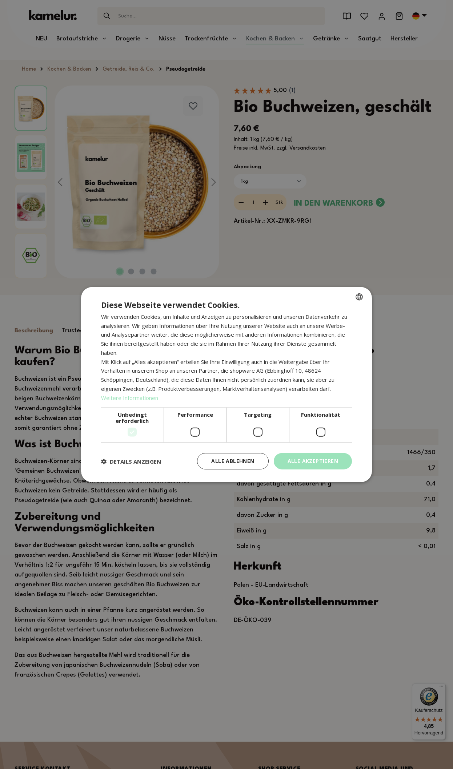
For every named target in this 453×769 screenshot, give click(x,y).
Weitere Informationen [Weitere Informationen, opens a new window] (129, 397)
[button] (131, 461)
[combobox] (359, 296)
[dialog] (226, 384)
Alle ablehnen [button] (232, 460)
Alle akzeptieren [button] (313, 460)
